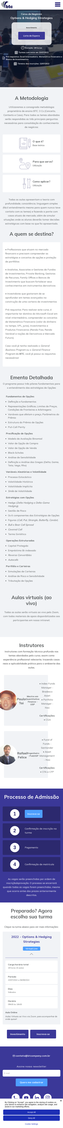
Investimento (17, 1034)
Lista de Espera (31, 35)
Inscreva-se (33, 814)
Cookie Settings (31, 1124)
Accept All (31, 1112)
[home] (7, 4)
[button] (58, 4)
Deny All (31, 1118)
